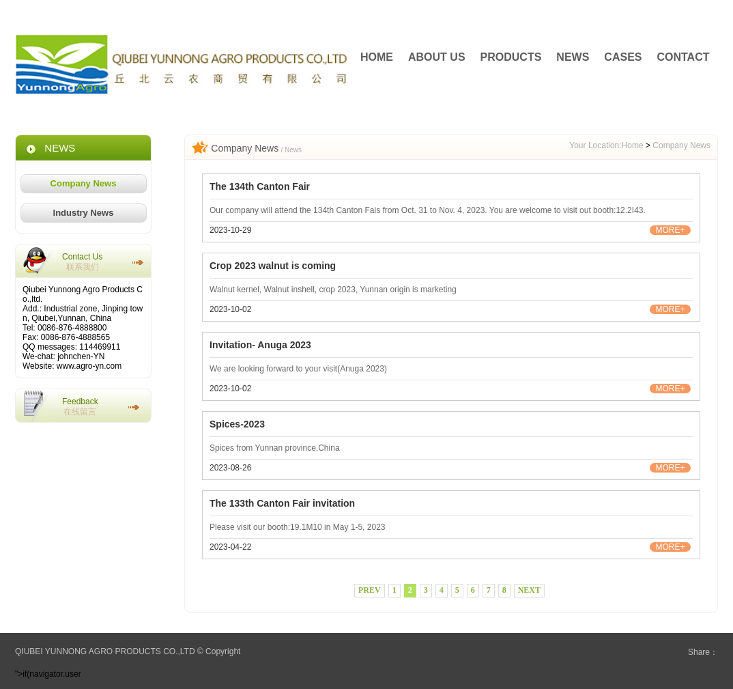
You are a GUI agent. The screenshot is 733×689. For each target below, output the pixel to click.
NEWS (572, 57)
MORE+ (670, 230)
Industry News (83, 213)
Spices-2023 (237, 424)
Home (633, 145)
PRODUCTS (511, 57)
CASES (623, 57)
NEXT (529, 590)
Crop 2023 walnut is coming (273, 265)
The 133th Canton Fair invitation (282, 503)
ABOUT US (436, 57)
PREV (369, 590)
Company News (84, 183)
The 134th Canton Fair (260, 186)
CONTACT (683, 57)
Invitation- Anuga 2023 (260, 344)
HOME (376, 57)
